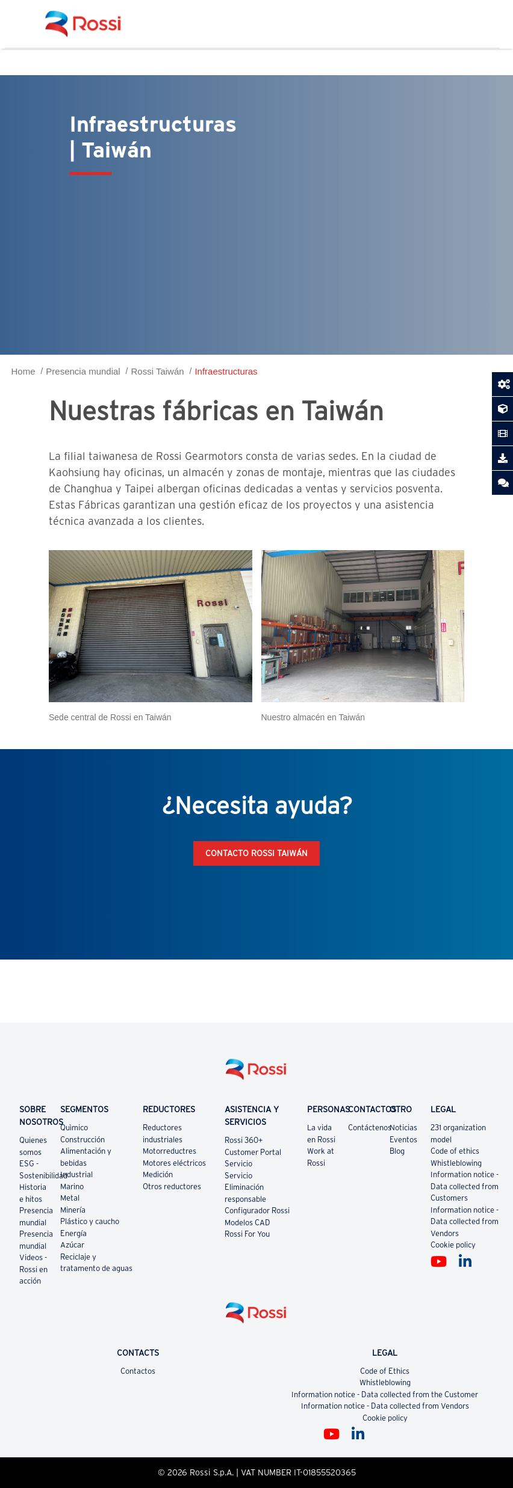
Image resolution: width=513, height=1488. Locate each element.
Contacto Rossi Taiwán (256, 853)
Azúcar (72, 1244)
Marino (72, 1186)
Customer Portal (253, 1152)
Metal (69, 1197)
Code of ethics (455, 1151)
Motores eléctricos (174, 1163)
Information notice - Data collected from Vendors (465, 1221)
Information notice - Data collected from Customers (465, 1186)
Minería (73, 1209)
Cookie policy (453, 1244)
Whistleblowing (456, 1163)
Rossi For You (247, 1233)
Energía (73, 1233)
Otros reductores (172, 1186)
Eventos (403, 1139)
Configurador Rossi (257, 1210)
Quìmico (74, 1127)
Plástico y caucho (89, 1221)
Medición (158, 1174)
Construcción (82, 1139)
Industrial (76, 1174)
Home (23, 371)
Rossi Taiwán (157, 371)
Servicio (238, 1163)
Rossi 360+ (244, 1140)
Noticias (403, 1127)
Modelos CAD (247, 1222)
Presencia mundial (83, 371)
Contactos (137, 1371)
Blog (397, 1151)
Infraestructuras (225, 371)
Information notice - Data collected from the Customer (384, 1394)
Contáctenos (369, 1127)
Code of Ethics (384, 1371)
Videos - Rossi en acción (33, 1269)
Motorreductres (169, 1151)
